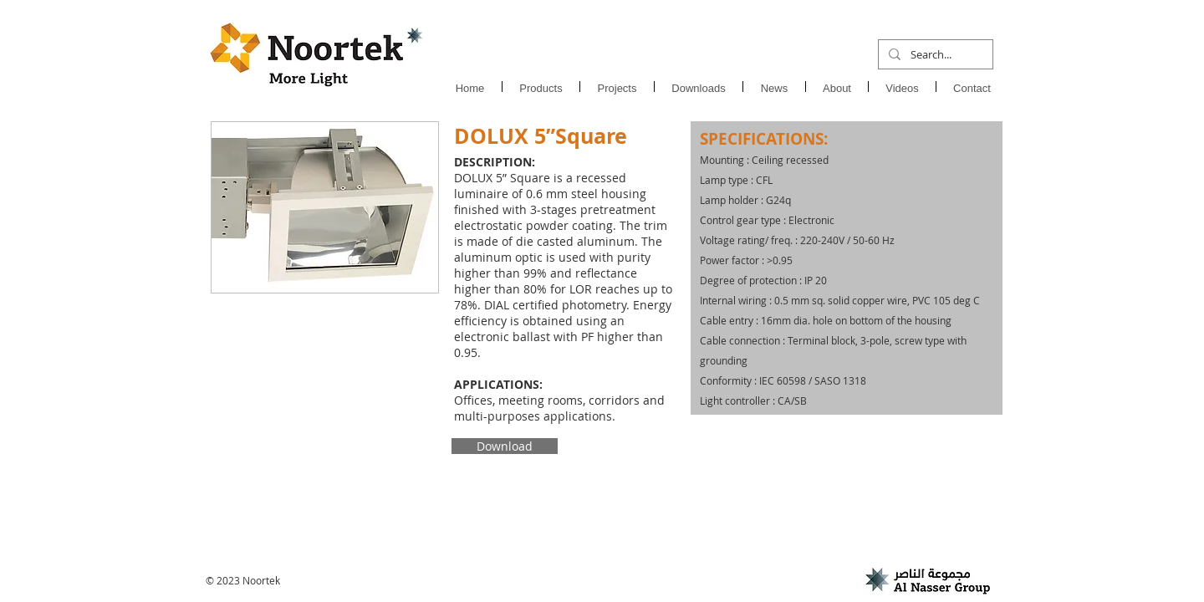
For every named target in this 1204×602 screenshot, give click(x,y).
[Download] (505, 446)
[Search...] (934, 54)
